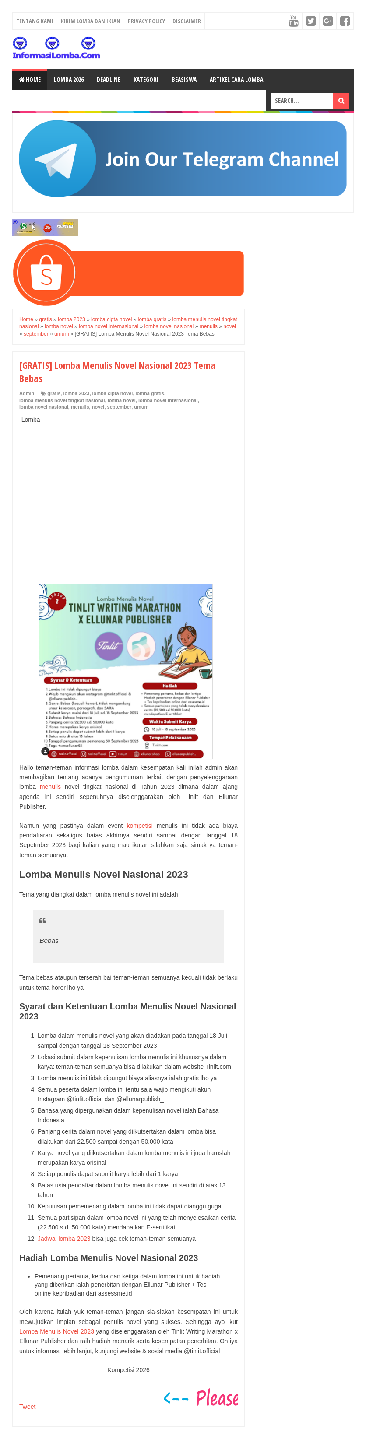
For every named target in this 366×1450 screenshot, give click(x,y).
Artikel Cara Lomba (236, 79)
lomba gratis (150, 393)
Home (30, 79)
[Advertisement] (128, 495)
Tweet (27, 1406)
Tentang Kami (34, 21)
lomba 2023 (76, 393)
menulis (80, 407)
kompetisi (140, 825)
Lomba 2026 (69, 79)
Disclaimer (186, 21)
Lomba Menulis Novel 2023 (56, 1331)
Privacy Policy (146, 21)
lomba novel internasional (168, 400)
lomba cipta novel (112, 393)
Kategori (146, 79)
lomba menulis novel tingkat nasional (62, 400)
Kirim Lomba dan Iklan (90, 21)
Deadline (108, 79)
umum (141, 407)
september (119, 407)
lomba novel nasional (43, 407)
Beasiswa (184, 79)
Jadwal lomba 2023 (64, 1238)
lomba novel (122, 400)
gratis (53, 393)
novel (98, 407)
